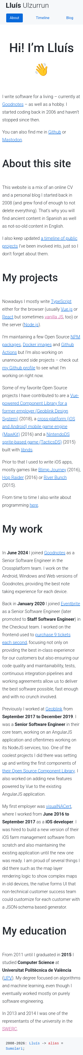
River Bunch (55, 477)
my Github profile (18, 367)
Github (54, 132)
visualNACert (58, 806)
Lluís (34, 1043)
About (14, 18)
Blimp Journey (52, 469)
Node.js (31, 324)
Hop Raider (13, 477)
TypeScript (61, 301)
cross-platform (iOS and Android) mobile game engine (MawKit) (38, 426)
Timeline (42, 18)
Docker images (37, 344)
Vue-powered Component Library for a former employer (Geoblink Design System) (40, 407)
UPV (8, 978)
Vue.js (67, 309)
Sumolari (14, 1049)
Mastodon (12, 139)
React (8, 317)
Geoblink (54, 709)
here (34, 505)
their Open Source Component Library (38, 771)
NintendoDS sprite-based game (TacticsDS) (36, 438)
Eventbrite (70, 603)
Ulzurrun (29, 5)
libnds (26, 449)
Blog (69, 18)
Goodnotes (12, 104)
